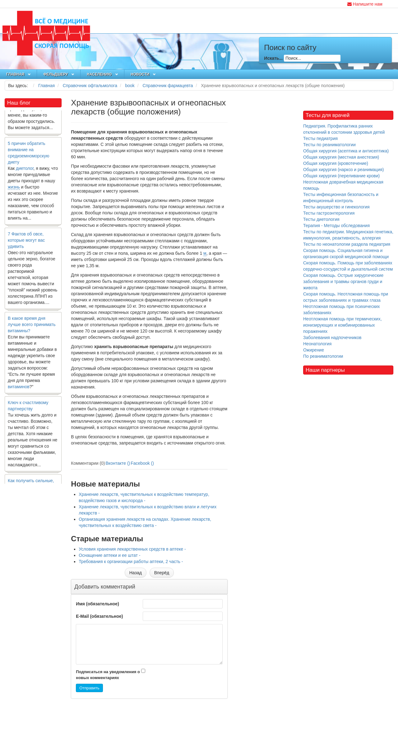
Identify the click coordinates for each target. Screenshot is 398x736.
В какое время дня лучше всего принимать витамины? (31, 326)
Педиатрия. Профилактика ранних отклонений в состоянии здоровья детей (344, 129)
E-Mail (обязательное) (99, 616)
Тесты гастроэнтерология (328, 213)
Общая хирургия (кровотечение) (335, 163)
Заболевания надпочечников (332, 337)
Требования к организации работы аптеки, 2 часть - (131, 561)
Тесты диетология (321, 219)
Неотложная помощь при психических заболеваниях (341, 309)
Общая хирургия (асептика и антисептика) (346, 150)
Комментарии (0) (88, 463)
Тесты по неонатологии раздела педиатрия (346, 244)
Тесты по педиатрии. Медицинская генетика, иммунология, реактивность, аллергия (348, 234)
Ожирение (313, 349)
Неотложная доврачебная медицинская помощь (343, 185)
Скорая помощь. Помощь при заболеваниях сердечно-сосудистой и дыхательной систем (348, 266)
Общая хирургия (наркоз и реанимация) (343, 169)
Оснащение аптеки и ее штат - (109, 555)
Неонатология (317, 343)
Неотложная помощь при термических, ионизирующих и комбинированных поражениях (342, 325)
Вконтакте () (118, 463)
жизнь (14, 189)
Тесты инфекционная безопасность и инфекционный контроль (340, 197)
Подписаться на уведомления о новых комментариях (108, 674)
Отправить (89, 688)
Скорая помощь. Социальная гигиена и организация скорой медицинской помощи (346, 253)
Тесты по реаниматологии (329, 144)
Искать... (273, 58)
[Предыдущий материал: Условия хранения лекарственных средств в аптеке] (135, 573)
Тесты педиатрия (320, 138)
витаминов (19, 388)
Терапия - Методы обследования (336, 225)
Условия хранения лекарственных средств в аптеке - (132, 549)
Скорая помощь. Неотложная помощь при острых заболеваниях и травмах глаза (345, 297)
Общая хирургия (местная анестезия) (341, 157)
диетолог (25, 170)
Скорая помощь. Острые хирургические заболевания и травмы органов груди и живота (343, 281)
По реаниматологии (323, 356)
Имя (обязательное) (97, 603)
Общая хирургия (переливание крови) (341, 175)
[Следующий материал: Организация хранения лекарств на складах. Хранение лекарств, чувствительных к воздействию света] (162, 573)
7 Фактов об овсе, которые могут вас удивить (26, 242)
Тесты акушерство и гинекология (336, 206)
